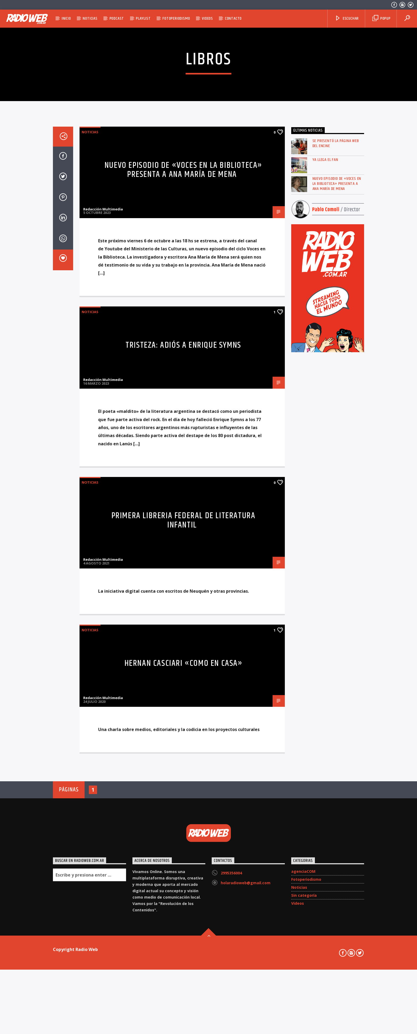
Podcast (117, 18)
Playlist (143, 18)
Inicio (66, 18)
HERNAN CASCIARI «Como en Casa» (183, 876)
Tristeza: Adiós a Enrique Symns (183, 558)
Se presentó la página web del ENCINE (335, 357)
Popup (381, 18)
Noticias (90, 18)
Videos (207, 18)
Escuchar (347, 18)
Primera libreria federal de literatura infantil (183, 733)
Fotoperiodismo (176, 18)
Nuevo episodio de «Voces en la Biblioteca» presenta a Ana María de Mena (183, 383)
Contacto (233, 18)
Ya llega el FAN (325, 373)
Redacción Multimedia (103, 422)
